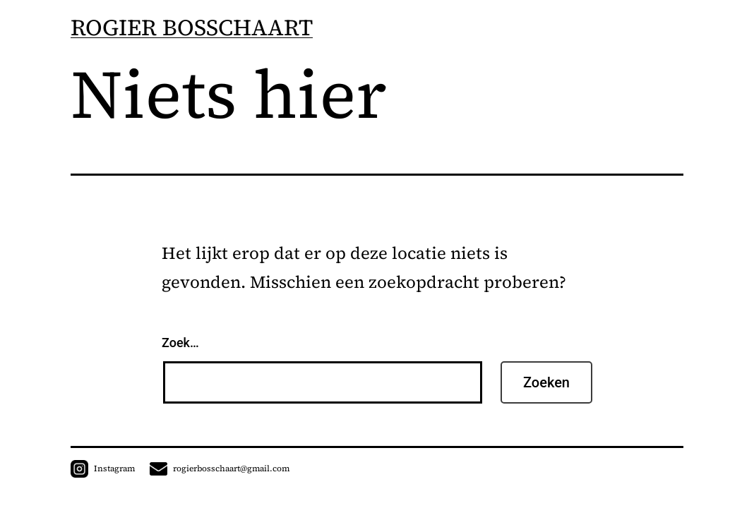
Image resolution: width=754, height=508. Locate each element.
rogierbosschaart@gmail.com (219, 468)
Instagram (103, 468)
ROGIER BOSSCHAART (192, 27)
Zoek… (180, 342)
